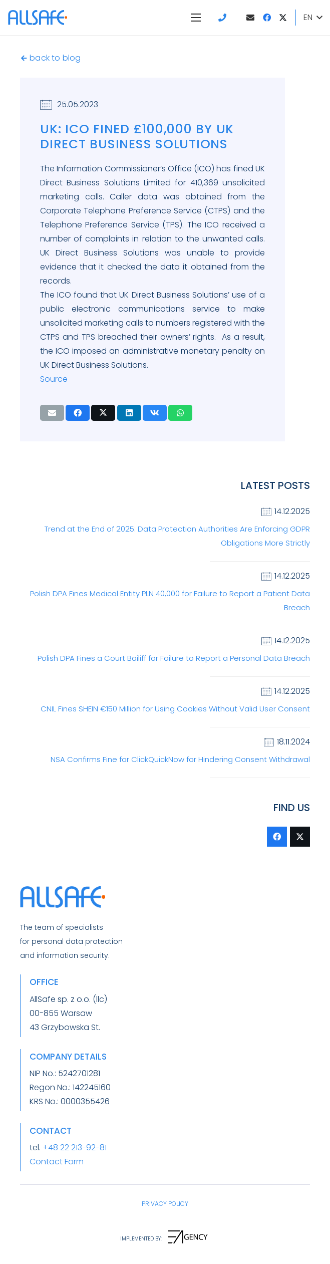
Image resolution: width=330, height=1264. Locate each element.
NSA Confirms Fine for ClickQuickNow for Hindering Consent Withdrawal (180, 759)
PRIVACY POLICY (165, 1203)
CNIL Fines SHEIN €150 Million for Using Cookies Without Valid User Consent (175, 708)
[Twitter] (283, 18)
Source (54, 379)
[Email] (250, 18)
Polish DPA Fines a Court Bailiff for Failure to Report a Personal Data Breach (174, 658)
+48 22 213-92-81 (75, 1147)
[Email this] (52, 413)
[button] (312, 18)
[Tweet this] (103, 413)
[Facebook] (267, 18)
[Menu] (195, 17)
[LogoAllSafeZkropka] (37, 17)
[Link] (223, 17)
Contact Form (57, 1161)
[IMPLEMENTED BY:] (141, 1239)
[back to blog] (25, 58)
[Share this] (78, 413)
